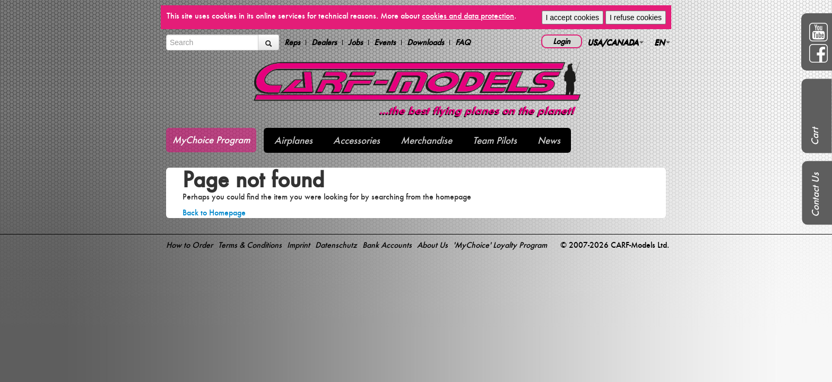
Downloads (425, 42)
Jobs (355, 42)
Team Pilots (495, 140)
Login (561, 41)
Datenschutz (336, 245)
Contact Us (815, 194)
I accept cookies (572, 17)
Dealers (324, 42)
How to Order (189, 245)
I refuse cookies (636, 17)
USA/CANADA (615, 42)
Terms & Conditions (250, 245)
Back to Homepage (214, 212)
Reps (292, 42)
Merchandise (426, 140)
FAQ (463, 42)
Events (385, 42)
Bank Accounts (387, 245)
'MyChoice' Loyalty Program (500, 245)
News (549, 140)
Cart (815, 136)
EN (662, 42)
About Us (432, 245)
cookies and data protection (468, 16)
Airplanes (293, 140)
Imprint (298, 245)
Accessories (356, 140)
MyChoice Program (211, 140)
